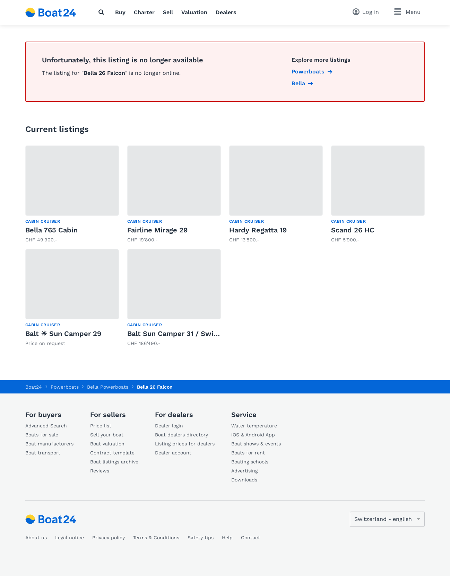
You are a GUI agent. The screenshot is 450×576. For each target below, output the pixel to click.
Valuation (194, 12)
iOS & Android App (253, 434)
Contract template (112, 452)
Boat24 (33, 387)
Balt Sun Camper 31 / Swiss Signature (191, 333)
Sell (168, 12)
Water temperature (254, 425)
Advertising (244, 470)
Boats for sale (41, 434)
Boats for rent (248, 452)
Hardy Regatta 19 (258, 230)
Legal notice (69, 537)
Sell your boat (106, 434)
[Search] (102, 12)
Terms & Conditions (156, 537)
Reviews (99, 470)
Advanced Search (46, 425)
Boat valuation (107, 443)
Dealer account (173, 452)
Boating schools (249, 461)
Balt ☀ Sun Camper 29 (63, 333)
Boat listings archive (114, 461)
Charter (144, 12)
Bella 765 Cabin (51, 230)
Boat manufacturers (49, 443)
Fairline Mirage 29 (157, 230)
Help (227, 537)
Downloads (244, 479)
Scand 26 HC (352, 230)
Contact (250, 537)
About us (36, 537)
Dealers (226, 12)
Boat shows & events (256, 443)
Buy (120, 12)
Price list (100, 425)
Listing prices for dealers (185, 443)
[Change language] (387, 519)
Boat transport (42, 452)
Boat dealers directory (181, 434)
